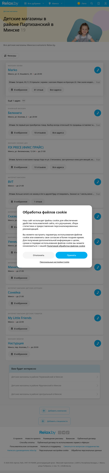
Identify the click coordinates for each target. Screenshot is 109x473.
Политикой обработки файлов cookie (66, 245)
